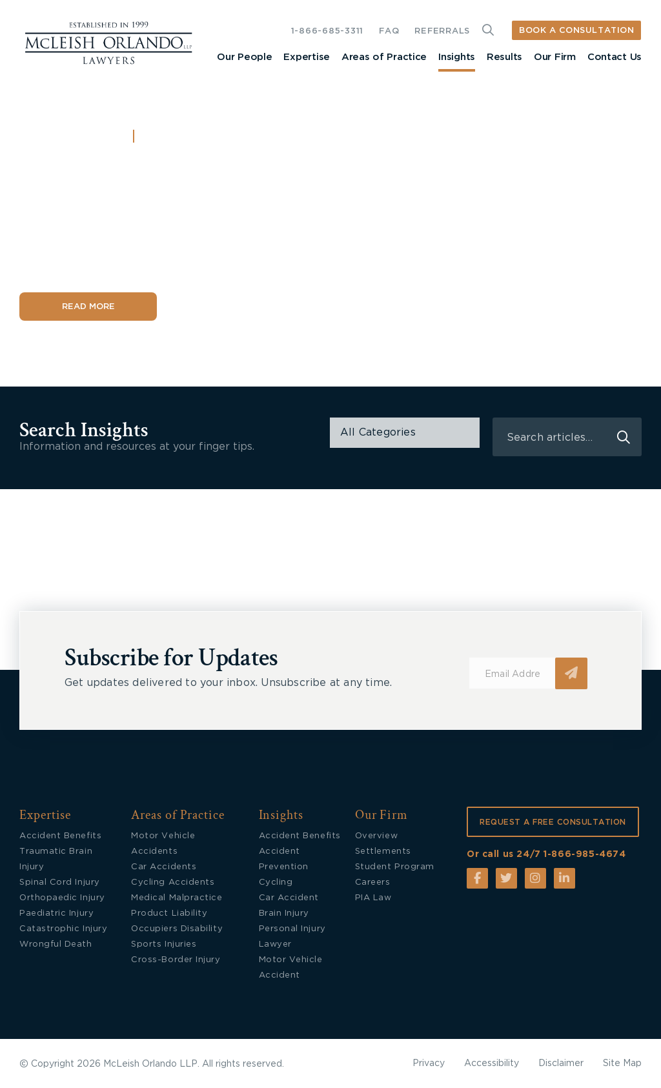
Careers (373, 882)
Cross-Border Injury (175, 960)
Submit (571, 673)
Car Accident (289, 898)
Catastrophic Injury (63, 929)
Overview (376, 836)
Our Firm (555, 57)
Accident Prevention (284, 859)
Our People (244, 57)
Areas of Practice (384, 57)
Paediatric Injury (56, 913)
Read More (88, 307)
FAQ (389, 31)
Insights (456, 57)
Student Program (394, 867)
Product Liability (169, 913)
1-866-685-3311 (327, 31)
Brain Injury (284, 913)
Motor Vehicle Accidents (163, 844)
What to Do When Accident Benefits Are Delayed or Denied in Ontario (227, 213)
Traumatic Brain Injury (55, 859)
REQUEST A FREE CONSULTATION (553, 822)
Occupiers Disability (177, 929)
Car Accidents (163, 867)
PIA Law (373, 898)
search (623, 437)
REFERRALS (442, 31)
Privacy (428, 1063)
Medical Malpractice (176, 898)
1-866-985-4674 (584, 854)
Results (504, 57)
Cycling (276, 882)
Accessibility (491, 1063)
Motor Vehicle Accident (291, 968)
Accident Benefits (200, 137)
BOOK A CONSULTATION (576, 30)
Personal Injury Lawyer (292, 937)
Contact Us (614, 57)
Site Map (622, 1063)
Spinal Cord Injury (59, 882)
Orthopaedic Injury (62, 898)
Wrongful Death (55, 944)
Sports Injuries (163, 944)
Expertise (306, 57)
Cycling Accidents (172, 882)
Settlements (383, 851)
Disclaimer (561, 1063)
